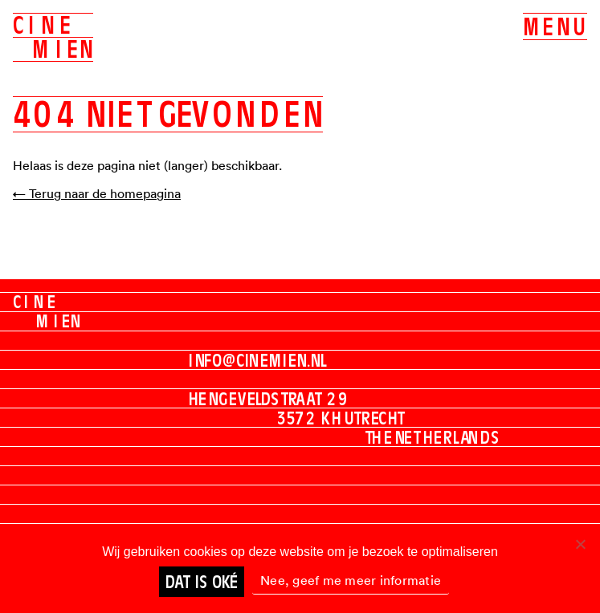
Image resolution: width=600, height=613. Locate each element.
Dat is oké (201, 581)
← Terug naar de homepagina (97, 193)
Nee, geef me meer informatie (350, 580)
